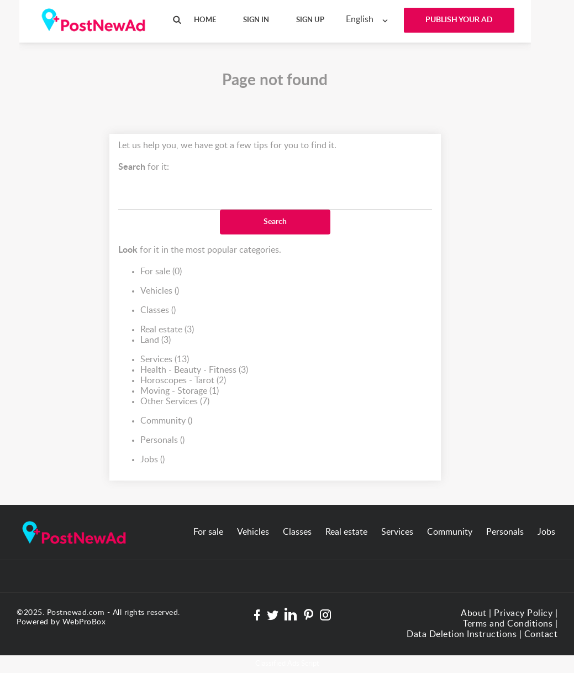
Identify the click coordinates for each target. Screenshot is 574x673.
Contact (541, 634)
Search (275, 222)
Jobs (152, 460)
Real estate (167, 330)
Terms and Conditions (507, 623)
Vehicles (159, 291)
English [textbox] (359, 19)
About (474, 613)
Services (164, 359)
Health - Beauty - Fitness (194, 370)
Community (166, 421)
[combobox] (369, 20)
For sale (161, 272)
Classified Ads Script (287, 663)
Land (155, 340)
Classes (158, 310)
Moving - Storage (179, 391)
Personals (162, 440)
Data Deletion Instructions (462, 634)
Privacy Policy (523, 613)
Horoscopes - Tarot (183, 380)
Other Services (174, 402)
